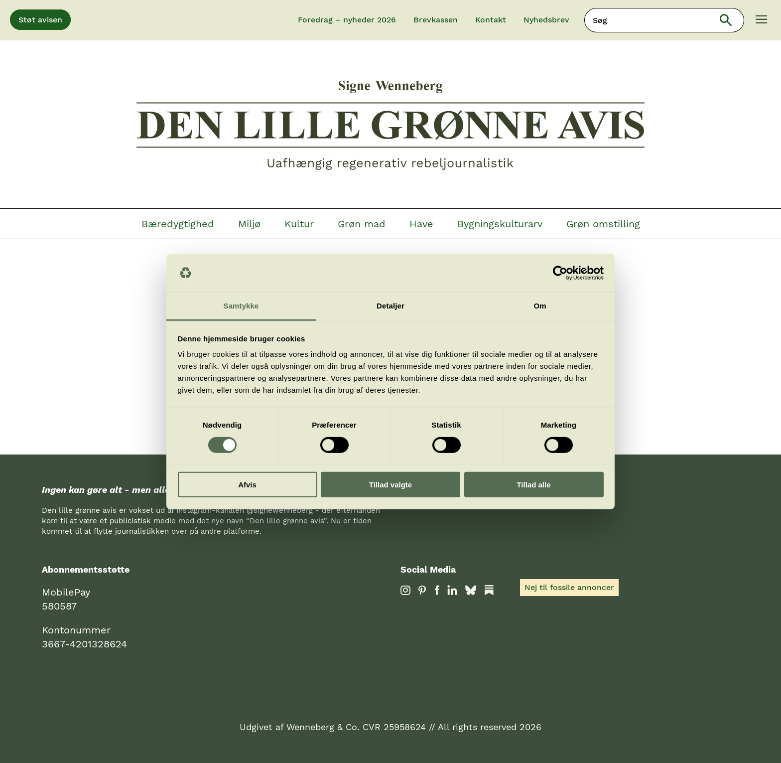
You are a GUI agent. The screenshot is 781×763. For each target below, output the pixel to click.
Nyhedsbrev (546, 19)
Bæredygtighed (177, 224)
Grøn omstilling (603, 224)
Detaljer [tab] (390, 306)
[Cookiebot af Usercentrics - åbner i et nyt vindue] (560, 273)
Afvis (247, 484)
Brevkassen (435, 19)
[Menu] (761, 20)
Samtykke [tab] (241, 306)
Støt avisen (40, 19)
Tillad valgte (390, 484)
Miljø (249, 224)
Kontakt (490, 19)
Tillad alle (533, 484)
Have (421, 224)
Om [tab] (539, 306)
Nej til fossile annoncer (569, 587)
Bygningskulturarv (499, 224)
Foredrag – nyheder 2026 (347, 19)
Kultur (299, 224)
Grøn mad (362, 224)
